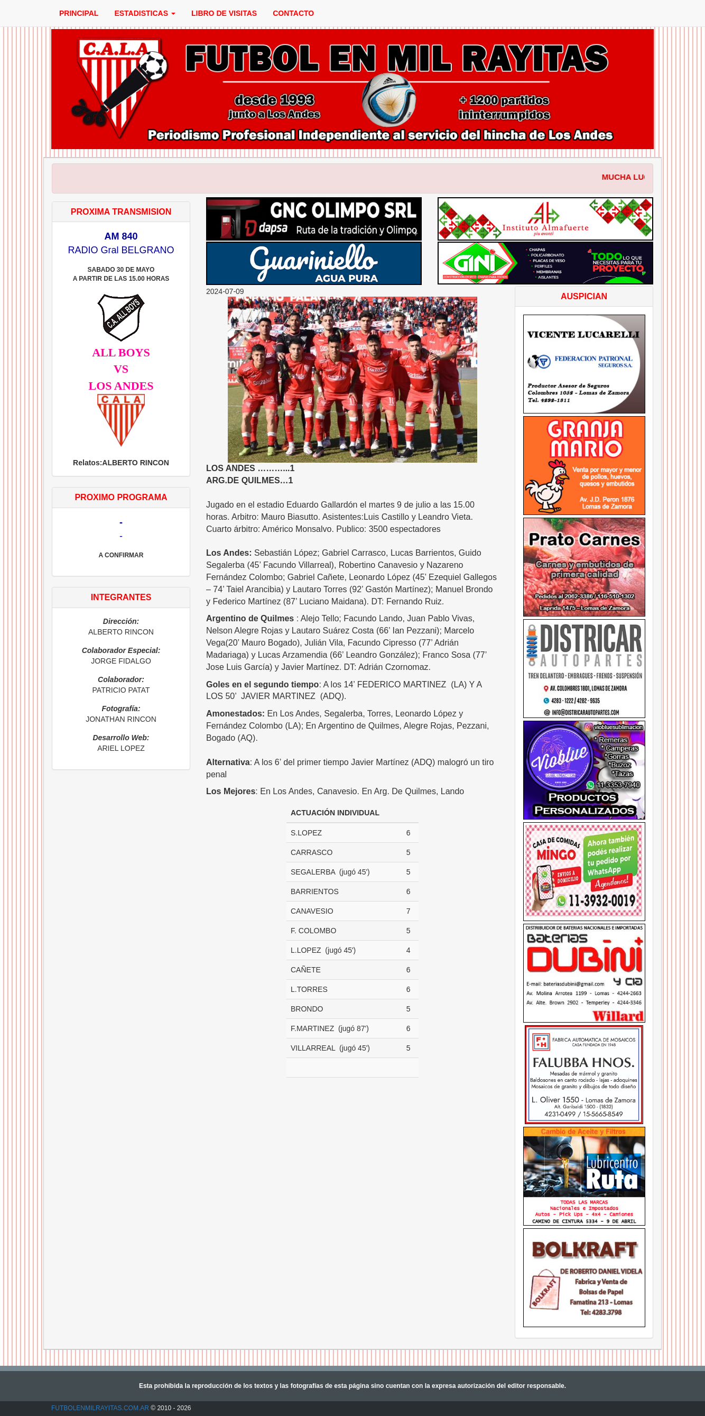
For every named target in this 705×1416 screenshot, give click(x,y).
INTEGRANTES (121, 597)
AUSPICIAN (584, 296)
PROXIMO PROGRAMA (121, 497)
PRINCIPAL (78, 13)
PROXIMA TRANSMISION (121, 211)
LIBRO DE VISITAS (224, 13)
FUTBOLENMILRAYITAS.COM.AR (100, 1408)
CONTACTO (293, 13)
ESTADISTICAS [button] (144, 13)
